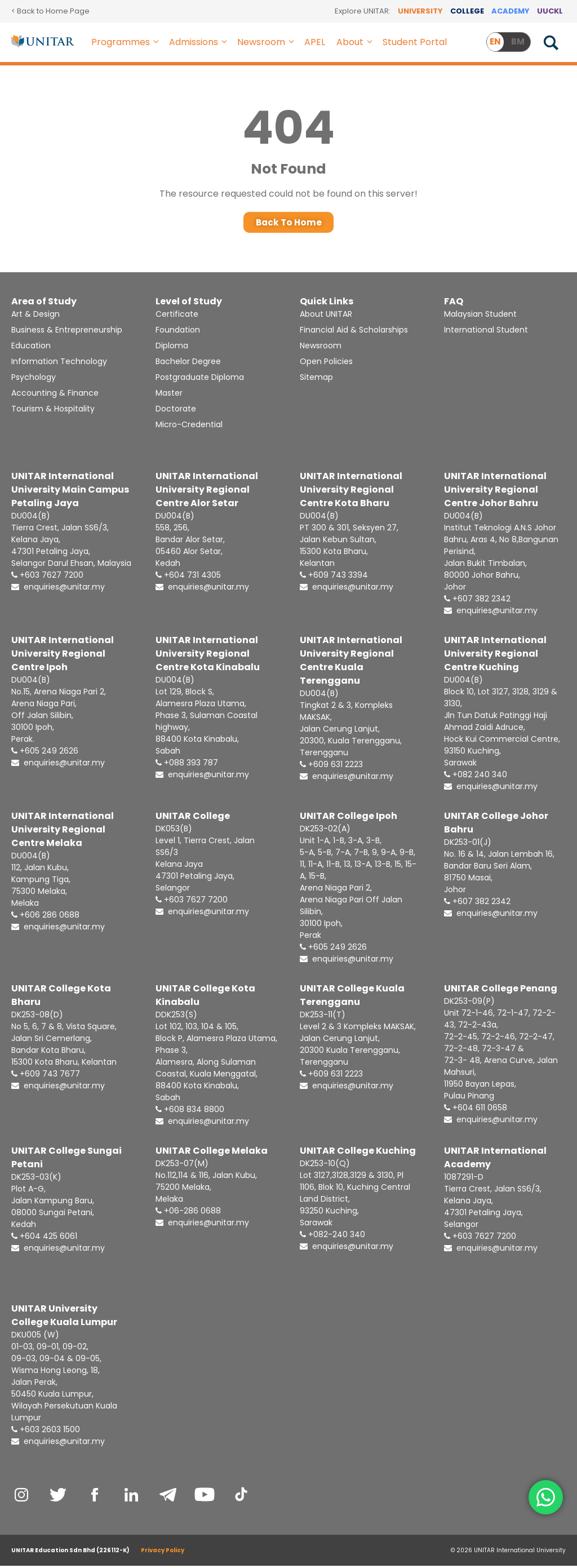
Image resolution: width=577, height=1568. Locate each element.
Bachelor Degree (188, 363)
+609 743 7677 (45, 1076)
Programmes (127, 42)
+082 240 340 (475, 776)
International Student (486, 332)
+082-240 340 (332, 1236)
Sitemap (316, 379)
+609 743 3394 (334, 577)
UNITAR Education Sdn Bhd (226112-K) (70, 1552)
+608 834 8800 (190, 1111)
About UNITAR (326, 316)
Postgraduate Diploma (200, 379)
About (356, 42)
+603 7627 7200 (47, 577)
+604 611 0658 (475, 1109)
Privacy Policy (162, 1552)
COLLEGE (467, 11)
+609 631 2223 (331, 766)
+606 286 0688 (45, 917)
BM (518, 41)
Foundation (178, 332)
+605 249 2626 (44, 753)
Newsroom (268, 42)
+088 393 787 (187, 764)
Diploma (172, 347)
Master (169, 395)
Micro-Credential (189, 426)
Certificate (177, 316)
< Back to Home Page (50, 11)
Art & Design (35, 316)
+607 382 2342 (477, 600)
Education (31, 347)
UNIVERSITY (420, 11)
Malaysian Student (480, 316)
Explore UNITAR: (362, 11)
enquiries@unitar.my (58, 589)
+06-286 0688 (188, 1213)
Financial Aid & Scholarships (354, 332)
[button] (156, 42)
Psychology (33, 379)
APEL (314, 42)
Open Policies (326, 363)
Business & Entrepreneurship (66, 332)
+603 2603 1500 (45, 1431)
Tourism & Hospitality (53, 411)
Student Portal (415, 42)
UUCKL (550, 11)
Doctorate (176, 411)
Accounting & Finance (55, 395)
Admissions (200, 42)
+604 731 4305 (188, 577)
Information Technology (59, 363)
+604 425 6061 (44, 1238)
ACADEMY (510, 11)
